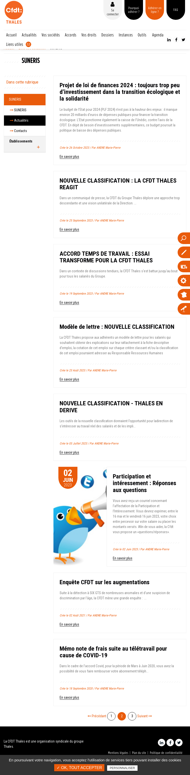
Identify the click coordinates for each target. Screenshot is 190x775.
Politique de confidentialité (166, 752)
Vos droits (88, 34)
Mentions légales (118, 752)
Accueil (11, 34)
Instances (126, 34)
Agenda (158, 34)
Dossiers (107, 34)
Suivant (144, 716)
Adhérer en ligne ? (155, 9)
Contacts (18, 131)
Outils (142, 34)
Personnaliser (122, 768)
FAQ (175, 9)
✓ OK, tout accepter (79, 768)
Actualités (29, 34)
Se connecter (113, 12)
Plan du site (139, 752)
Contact (28, 44)
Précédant (97, 716)
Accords (70, 34)
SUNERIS (15, 99)
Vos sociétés (51, 34)
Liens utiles (14, 44)
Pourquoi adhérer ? (134, 9)
